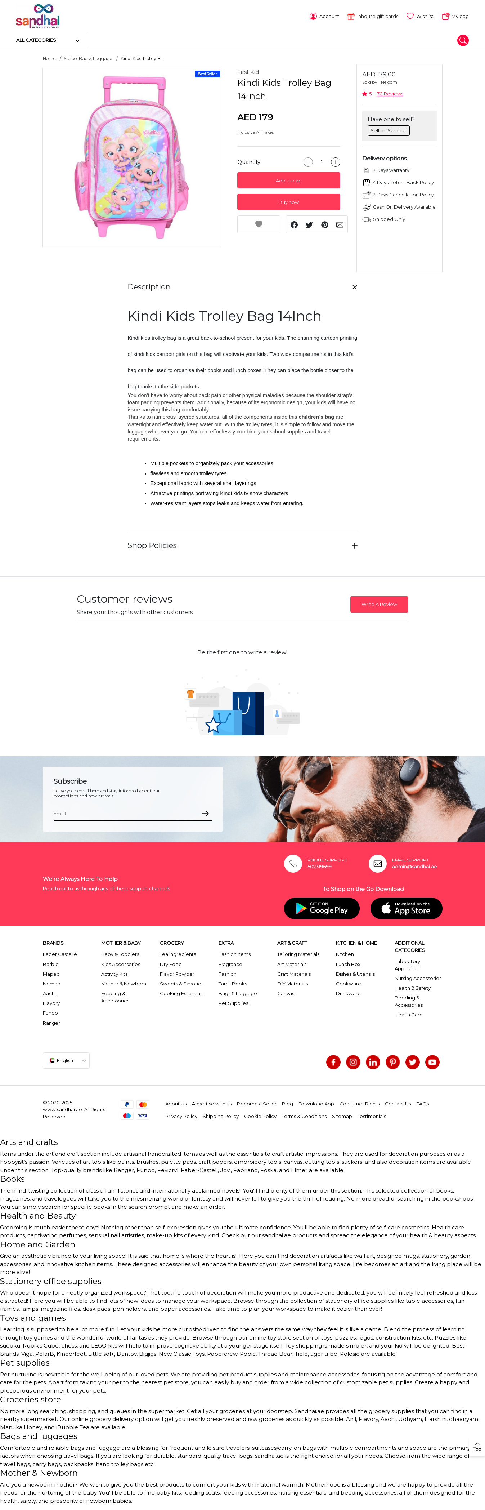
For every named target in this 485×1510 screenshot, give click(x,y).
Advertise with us (212, 1103)
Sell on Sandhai (389, 130)
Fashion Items (235, 954)
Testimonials (372, 1116)
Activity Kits (114, 973)
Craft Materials (294, 973)
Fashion (228, 973)
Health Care (409, 1014)
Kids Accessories (120, 963)
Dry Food (171, 963)
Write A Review (379, 604)
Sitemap (342, 1116)
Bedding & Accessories (409, 1000)
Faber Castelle (60, 954)
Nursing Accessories (418, 978)
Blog (287, 1103)
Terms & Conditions (304, 1116)
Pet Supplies (233, 1003)
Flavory (51, 1003)
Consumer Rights (360, 1103)
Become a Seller (257, 1103)
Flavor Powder (177, 973)
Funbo (50, 1012)
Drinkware (348, 993)
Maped (51, 973)
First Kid (248, 71)
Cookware (348, 983)
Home (49, 58)
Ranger (51, 1022)
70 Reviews (390, 93)
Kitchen (345, 954)
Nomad (51, 983)
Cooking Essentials (181, 993)
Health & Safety (413, 987)
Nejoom (389, 81)
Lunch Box (348, 963)
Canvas (285, 993)
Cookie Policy (260, 1116)
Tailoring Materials (298, 954)
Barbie (51, 963)
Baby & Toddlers (120, 954)
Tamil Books (233, 983)
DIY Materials (292, 983)
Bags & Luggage (238, 993)
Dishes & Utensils (355, 973)
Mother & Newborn (123, 983)
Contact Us (398, 1103)
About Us (176, 1103)
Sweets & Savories (181, 983)
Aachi (49, 993)
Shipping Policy (221, 1116)
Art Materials (291, 963)
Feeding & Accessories (115, 996)
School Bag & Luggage (88, 58)
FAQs (422, 1103)
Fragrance (230, 963)
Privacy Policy (181, 1116)
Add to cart (289, 180)
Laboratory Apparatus (407, 964)
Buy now (289, 202)
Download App (316, 1103)
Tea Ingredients (178, 954)
